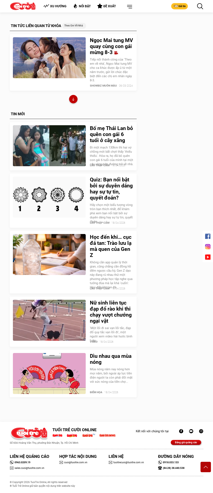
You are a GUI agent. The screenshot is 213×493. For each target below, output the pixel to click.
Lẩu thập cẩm (99, 165)
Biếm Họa (96, 392)
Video (94, 341)
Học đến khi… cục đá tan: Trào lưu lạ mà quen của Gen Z (110, 246)
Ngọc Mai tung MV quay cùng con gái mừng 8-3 (111, 46)
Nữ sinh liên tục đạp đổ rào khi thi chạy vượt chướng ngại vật (111, 312)
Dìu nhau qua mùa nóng (110, 359)
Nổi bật (82, 6)
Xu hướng (54, 6)
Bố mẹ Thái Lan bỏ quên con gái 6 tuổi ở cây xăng (111, 134)
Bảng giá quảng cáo (186, 442)
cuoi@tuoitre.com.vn (73, 462)
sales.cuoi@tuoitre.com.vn (27, 468)
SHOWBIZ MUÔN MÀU (103, 85)
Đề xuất (106, 6)
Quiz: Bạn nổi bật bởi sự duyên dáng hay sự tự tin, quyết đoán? (111, 189)
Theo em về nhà (73, 25)
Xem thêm (73, 99)
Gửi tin (179, 6)
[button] (128, 7)
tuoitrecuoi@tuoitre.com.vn (126, 462)
